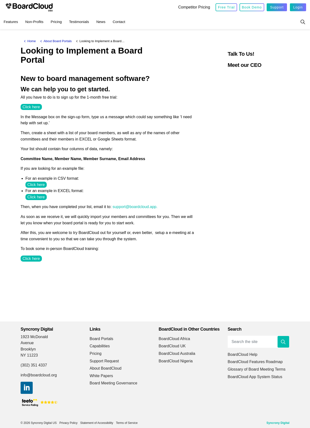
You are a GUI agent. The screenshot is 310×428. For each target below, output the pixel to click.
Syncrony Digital (277, 423)
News (101, 22)
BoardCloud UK (172, 346)
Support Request (104, 361)
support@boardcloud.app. (135, 207)
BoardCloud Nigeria (176, 361)
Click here (31, 107)
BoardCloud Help (242, 354)
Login (298, 7)
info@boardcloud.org (39, 375)
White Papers (101, 376)
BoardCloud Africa (174, 339)
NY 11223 (29, 355)
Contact (119, 22)
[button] (283, 342)
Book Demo (252, 7)
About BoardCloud (106, 368)
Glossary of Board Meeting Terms (257, 369)
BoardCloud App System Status (255, 377)
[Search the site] (258, 342)
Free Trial (226, 7)
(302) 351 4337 (34, 365)
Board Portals (101, 339)
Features (11, 22)
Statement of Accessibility (96, 423)
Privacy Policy (68, 423)
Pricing (56, 22)
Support (277, 7)
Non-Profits (34, 22)
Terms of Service (127, 423)
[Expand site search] (302, 22)
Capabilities (100, 346)
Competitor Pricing (194, 7)
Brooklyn (28, 349)
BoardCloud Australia (177, 353)
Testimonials (79, 22)
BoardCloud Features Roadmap (255, 362)
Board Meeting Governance (113, 383)
